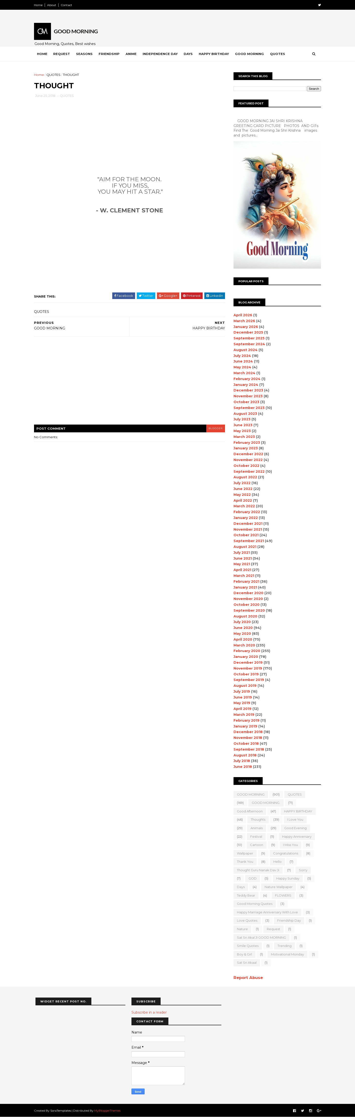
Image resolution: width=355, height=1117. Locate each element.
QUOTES (55, 75)
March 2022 (243, 506)
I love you (294, 819)
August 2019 (243, 685)
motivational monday (286, 954)
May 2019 (240, 703)
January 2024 (244, 384)
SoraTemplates (62, 1110)
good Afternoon (248, 811)
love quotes (246, 920)
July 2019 (240, 691)
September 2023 (247, 408)
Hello (276, 861)
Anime (132, 54)
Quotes (278, 54)
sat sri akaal (245, 962)
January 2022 (244, 518)
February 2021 (245, 581)
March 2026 (243, 321)
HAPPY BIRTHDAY (297, 811)
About (53, 5)
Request (63, 54)
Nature (241, 929)
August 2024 (244, 350)
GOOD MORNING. (265, 803)
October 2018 (245, 743)
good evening (294, 828)
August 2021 (243, 547)
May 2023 (241, 431)
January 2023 (244, 448)
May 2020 (241, 633)
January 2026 (244, 327)
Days (189, 54)
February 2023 (245, 442)
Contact (68, 5)
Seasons (86, 54)
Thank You (244, 861)
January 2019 (244, 726)
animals (255, 828)
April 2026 (241, 315)
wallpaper (244, 853)
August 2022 (244, 477)
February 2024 (245, 379)
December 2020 (247, 593)
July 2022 (240, 483)
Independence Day (161, 54)
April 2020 (241, 639)
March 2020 (243, 645)
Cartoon (255, 845)
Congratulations (284, 853)
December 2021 (246, 523)
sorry (302, 870)
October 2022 (245, 465)
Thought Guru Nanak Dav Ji (257, 870)
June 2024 (242, 361)
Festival (255, 836)
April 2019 (241, 709)
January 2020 (244, 656)
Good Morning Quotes (253, 904)
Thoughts (257, 819)
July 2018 (240, 761)
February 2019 (245, 720)
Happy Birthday (215, 54)
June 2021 (241, 558)
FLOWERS (282, 895)
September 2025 (247, 338)
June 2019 (241, 697)
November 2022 (246, 460)
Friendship (110, 54)
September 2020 (248, 610)
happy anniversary (295, 836)
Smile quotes (246, 946)
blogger (213, 428)
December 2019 (246, 662)
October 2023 (245, 402)
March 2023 (243, 437)
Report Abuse (247, 977)
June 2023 (241, 425)
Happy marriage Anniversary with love (266, 912)
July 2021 (240, 552)
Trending (283, 946)
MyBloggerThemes (109, 1110)
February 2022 (245, 512)
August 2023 (244, 413)
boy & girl (243, 954)
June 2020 (241, 628)
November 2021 (246, 529)
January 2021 (244, 587)
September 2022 (247, 471)
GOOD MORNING (249, 794)
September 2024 (248, 344)
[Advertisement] (129, 143)
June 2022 (241, 489)
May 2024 (241, 367)
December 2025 (247, 332)
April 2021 (241, 570)
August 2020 (244, 616)
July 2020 (241, 622)
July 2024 (241, 356)
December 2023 (247, 390)
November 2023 (246, 396)
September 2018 (247, 749)
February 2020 (245, 651)
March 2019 (242, 714)
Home (39, 5)
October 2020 (245, 604)
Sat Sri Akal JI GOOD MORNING (260, 937)
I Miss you (289, 845)
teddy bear (245, 895)
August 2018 (243, 755)
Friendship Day (288, 920)
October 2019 (245, 674)
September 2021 (247, 541)
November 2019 (246, 668)
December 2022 (247, 454)
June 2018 (241, 766)
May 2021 (240, 564)
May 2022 (241, 494)
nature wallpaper (277, 887)
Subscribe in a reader (149, 1012)
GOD (251, 878)
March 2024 (243, 373)
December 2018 (246, 732)
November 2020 (247, 599)
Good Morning (250, 54)
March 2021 (242, 575)
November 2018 (246, 738)
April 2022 (241, 500)
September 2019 (247, 680)
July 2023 (240, 419)
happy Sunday (286, 878)
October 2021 (244, 535)
